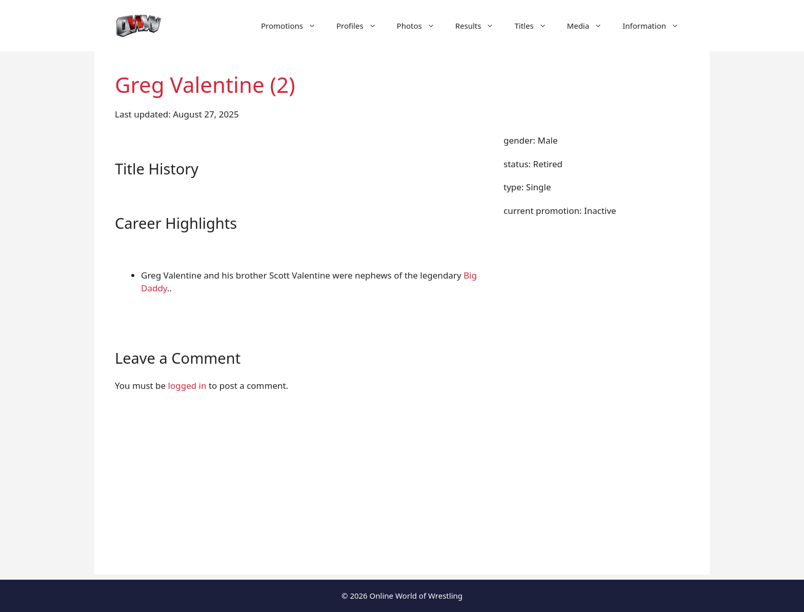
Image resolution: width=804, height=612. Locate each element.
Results (480, 25)
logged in (187, 385)
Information (655, 25)
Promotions (293, 25)
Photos (421, 25)
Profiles (361, 25)
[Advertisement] (402, 503)
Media (590, 25)
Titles (535, 25)
